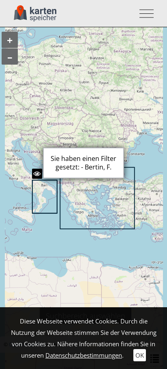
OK (139, 355)
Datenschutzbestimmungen (83, 355)
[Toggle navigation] (144, 13)
